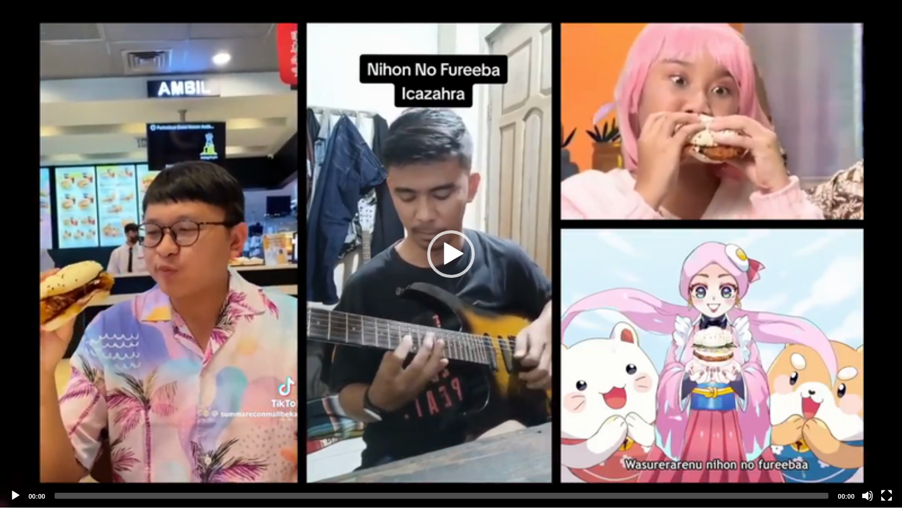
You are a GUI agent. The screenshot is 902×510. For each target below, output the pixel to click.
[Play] (15, 496)
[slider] (441, 496)
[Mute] (868, 496)
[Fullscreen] (887, 496)
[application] (451, 254)
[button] (451, 254)
